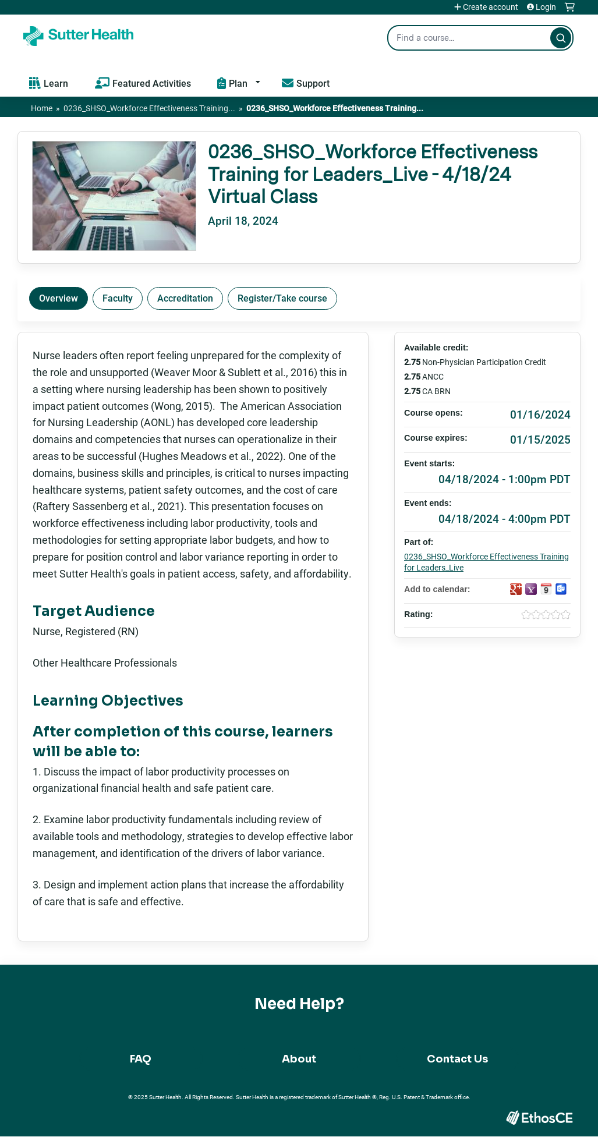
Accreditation (185, 298)
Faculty (117, 298)
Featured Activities (151, 83)
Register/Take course (282, 298)
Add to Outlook (561, 589)
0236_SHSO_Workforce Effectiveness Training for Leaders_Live (486, 562)
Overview (58, 298)
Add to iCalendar (546, 588)
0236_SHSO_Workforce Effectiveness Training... (149, 108)
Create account (490, 7)
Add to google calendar (516, 589)
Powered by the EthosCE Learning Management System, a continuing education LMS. (539, 1117)
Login (546, 7)
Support (313, 83)
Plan (238, 83)
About (299, 1059)
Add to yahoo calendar (531, 589)
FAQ (140, 1059)
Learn (56, 83)
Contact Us (457, 1059)
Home (41, 108)
